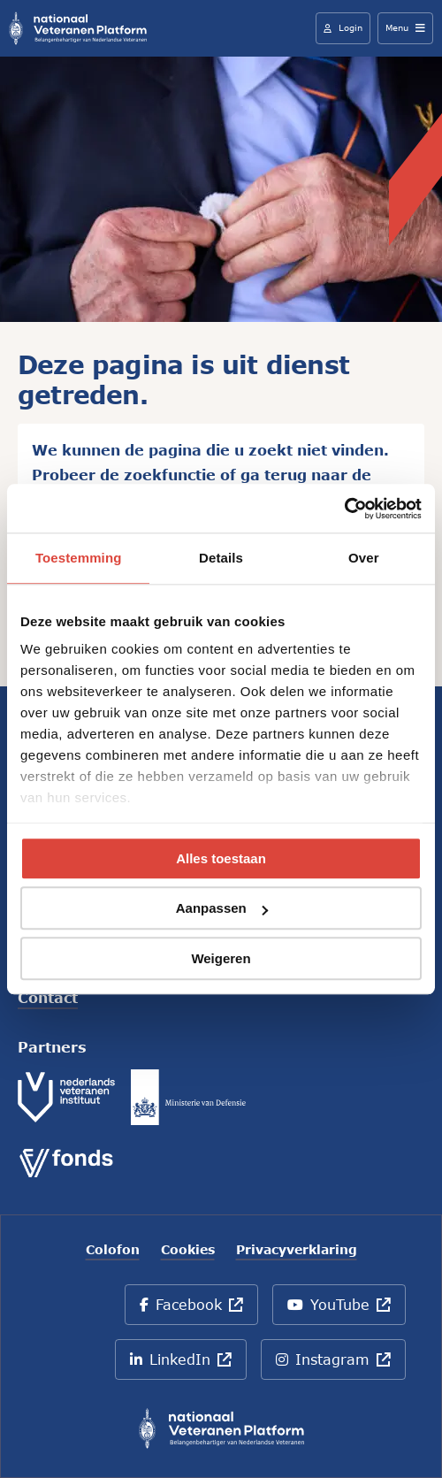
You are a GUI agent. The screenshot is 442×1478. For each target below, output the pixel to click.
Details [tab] (221, 557)
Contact (48, 997)
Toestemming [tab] (78, 557)
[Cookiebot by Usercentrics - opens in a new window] (344, 508)
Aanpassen (222, 908)
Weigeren (220, 958)
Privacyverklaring (296, 1250)
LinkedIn (185, 1365)
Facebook (198, 1310)
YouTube (342, 1310)
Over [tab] (363, 557)
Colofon (113, 1250)
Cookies (188, 1250)
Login (343, 27)
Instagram (341, 1365)
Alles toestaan (221, 858)
